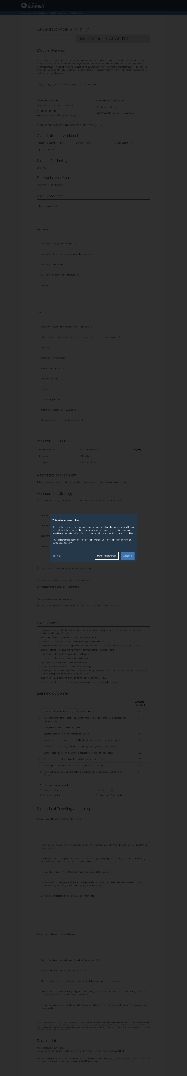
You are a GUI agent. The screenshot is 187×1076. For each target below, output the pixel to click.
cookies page (64, 543)
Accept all (127, 556)
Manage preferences (106, 556)
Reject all (56, 556)
